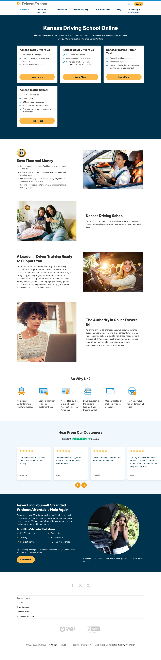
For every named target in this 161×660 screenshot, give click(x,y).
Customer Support (23, 598)
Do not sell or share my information (120, 645)
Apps (130, 12)
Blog (119, 9)
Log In (138, 4)
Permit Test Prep (81, 9)
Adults (45, 12)
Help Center (128, 4)
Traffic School (61, 9)
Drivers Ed (42, 9)
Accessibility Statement (25, 616)
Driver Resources (23, 607)
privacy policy (85, 645)
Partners (136, 12)
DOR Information (102, 9)
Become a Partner (23, 612)
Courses (20, 602)
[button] (77, 484)
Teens (39, 12)
